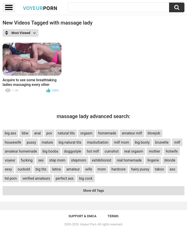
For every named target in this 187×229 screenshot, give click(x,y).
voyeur (10, 160)
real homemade (129, 160)
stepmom (78, 160)
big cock (85, 178)
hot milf (93, 151)
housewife (13, 142)
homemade (107, 133)
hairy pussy (140, 169)
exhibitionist (101, 160)
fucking (27, 160)
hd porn (11, 178)
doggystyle (72, 151)
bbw (25, 133)
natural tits (66, 133)
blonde (169, 160)
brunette (162, 142)
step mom (57, 160)
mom (102, 169)
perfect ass (65, 178)
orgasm (86, 133)
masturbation (97, 142)
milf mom (121, 142)
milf (177, 142)
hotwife (172, 151)
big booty (142, 142)
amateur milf (132, 133)
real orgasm (133, 151)
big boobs (50, 151)
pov (49, 133)
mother (154, 151)
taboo (159, 169)
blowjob (154, 133)
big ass (10, 133)
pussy (31, 142)
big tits (41, 169)
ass (172, 169)
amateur (73, 169)
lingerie (153, 160)
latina (56, 169)
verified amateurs (36, 178)
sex (41, 160)
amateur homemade (21, 151)
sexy (8, 169)
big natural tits (70, 142)
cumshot (112, 151)
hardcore (118, 169)
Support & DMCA (82, 216)
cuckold (23, 169)
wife (88, 169)
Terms (113, 216)
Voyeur (40, 8)
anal (37, 133)
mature (47, 142)
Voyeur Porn (88, 224)
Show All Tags (93, 190)
